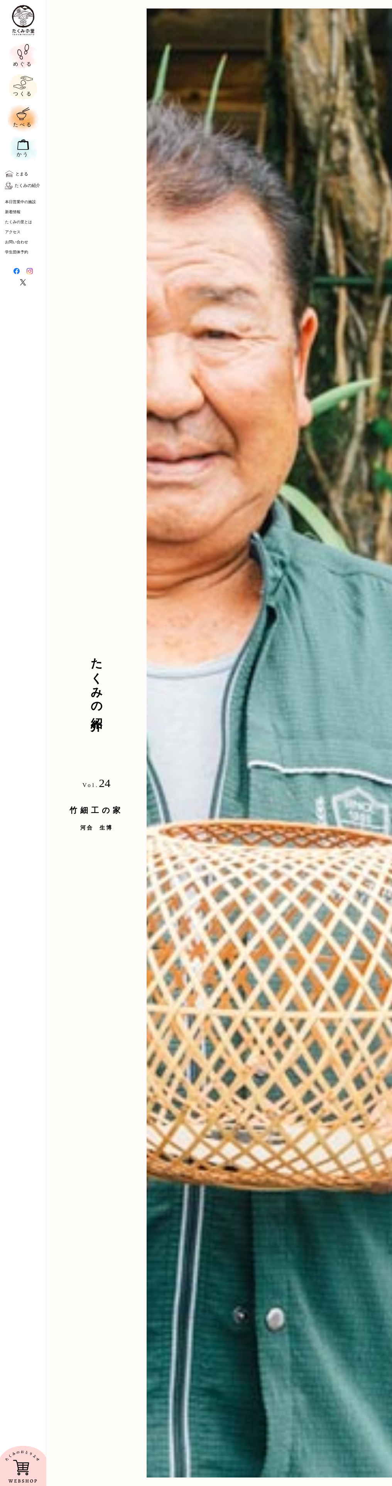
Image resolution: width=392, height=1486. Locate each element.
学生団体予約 (16, 252)
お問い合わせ (16, 242)
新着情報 (12, 212)
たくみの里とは (18, 222)
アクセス (12, 232)
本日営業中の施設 (20, 202)
